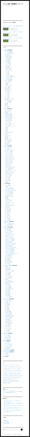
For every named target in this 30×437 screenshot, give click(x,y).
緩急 (5, 105)
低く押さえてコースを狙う (9, 172)
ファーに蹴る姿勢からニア (9, 168)
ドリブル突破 (17, 370)
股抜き (6, 83)
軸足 (6, 131)
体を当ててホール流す (8, 116)
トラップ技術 (7, 108)
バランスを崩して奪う (8, 313)
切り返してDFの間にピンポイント (10, 205)
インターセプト (7, 310)
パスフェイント (7, 184)
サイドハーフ (10, 368)
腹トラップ (6, 143)
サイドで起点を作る (7, 229)
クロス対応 (6, 325)
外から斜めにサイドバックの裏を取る (10, 243)
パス (20, 370)
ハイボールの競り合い (8, 261)
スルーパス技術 (7, 185)
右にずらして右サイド (8, 162)
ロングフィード (7, 219)
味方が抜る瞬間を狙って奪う (9, 315)
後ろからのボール (7, 139)
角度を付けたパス (7, 211)
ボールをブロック (8, 314)
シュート (14, 368)
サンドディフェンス (8, 276)
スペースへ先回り (8, 36)
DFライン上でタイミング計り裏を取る (10, 247)
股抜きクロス (7, 207)
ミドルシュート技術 (7, 169)
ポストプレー (6, 258)
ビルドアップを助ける (8, 296)
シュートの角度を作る (8, 52)
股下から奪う (7, 319)
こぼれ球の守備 (8, 278)
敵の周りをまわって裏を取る (9, 252)
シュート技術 (7, 146)
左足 (9, 377)
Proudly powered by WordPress (17, 434)
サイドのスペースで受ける (8, 257)
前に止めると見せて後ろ (9, 115)
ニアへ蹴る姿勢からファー (9, 166)
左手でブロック (5, 377)
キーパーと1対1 (7, 164)
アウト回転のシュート (8, 225)
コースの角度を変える (8, 79)
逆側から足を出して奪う (9, 316)
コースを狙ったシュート (8, 149)
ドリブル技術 (7, 50)
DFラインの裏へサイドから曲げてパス (10, 190)
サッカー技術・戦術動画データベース (13, 4)
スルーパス (18, 368)
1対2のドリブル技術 (7, 81)
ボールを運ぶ (6, 55)
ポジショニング (7, 334)
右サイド (7, 375)
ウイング (16, 366)
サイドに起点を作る (8, 281)
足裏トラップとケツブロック (9, 124)
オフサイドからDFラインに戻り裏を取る (11, 253)
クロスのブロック (7, 300)
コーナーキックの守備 (8, 301)
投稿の (5, 420)
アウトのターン (8, 68)
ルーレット (7, 82)
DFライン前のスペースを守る (9, 270)
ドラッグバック (8, 102)
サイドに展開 (6, 210)
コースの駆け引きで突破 (8, 75)
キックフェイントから (8, 187)
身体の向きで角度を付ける (9, 196)
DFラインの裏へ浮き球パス (9, 189)
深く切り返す (8, 379)
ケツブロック (7, 125)
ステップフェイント (8, 92)
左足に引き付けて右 (8, 114)
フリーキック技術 (7, 221)
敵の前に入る (7, 65)
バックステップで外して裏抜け (9, 250)
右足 (12, 375)
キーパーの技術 (7, 333)
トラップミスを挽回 (7, 141)
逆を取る (6, 112)
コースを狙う (7, 174)
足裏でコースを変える (8, 77)
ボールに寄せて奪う (8, 320)
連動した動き (7, 294)
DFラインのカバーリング (9, 271)
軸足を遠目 (5, 382)
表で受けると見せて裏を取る (9, 248)
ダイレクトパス (7, 212)
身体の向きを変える (8, 67)
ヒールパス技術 (7, 218)
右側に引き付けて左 (8, 120)
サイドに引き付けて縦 (8, 80)
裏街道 (6, 104)
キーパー (19, 366)
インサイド (7, 73)
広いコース (13, 377)
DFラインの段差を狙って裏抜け (10, 249)
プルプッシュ (7, 95)
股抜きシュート (8, 165)
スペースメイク (8, 297)
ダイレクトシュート (7, 147)
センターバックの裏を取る (9, 251)
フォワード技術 (7, 227)
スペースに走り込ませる (9, 193)
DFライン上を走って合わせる (9, 234)
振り (16, 377)
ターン (4, 370)
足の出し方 (7, 321)
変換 (14, 375)
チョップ (7, 74)
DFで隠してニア (8, 171)
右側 (10, 375)
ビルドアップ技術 (7, 324)
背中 (6, 128)
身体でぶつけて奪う (8, 312)
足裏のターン (7, 69)
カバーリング (14, 41)
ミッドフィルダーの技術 (9, 265)
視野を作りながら (8, 57)
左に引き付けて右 (8, 119)
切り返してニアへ (8, 208)
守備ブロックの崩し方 (8, 293)
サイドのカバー (8, 272)
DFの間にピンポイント (8, 204)
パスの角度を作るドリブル (9, 53)
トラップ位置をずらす (8, 140)
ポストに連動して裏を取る (9, 254)
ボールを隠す (5, 373)
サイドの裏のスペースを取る (9, 244)
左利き (21, 375)
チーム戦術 (6, 340)
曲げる (19, 377)
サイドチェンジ (7, 220)
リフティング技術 (8, 351)
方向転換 (6, 302)
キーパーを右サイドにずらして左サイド (11, 170)
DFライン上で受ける (7, 255)
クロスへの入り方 (7, 230)
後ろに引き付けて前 (8, 113)
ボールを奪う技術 (7, 311)
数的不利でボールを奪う (9, 322)
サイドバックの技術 (7, 323)
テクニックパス (7, 214)
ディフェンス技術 (11, 28)
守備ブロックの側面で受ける (9, 282)
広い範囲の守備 (8, 268)
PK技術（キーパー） (7, 337)
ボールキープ (6, 96)
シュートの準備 (7, 148)
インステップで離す (11, 366)
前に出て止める (7, 338)
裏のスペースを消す (7, 326)
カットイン (6, 71)
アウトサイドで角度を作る (9, 192)
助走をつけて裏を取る (8, 245)
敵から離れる (6, 142)
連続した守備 (7, 273)
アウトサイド (7, 121)
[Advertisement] (15, 14)
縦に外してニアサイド (8, 160)
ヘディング (6, 178)
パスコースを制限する (8, 277)
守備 (5, 266)
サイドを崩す (7, 291)
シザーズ (7, 94)
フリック (6, 213)
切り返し (6, 99)
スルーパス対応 (15, 28)
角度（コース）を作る (8, 51)
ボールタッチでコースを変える (9, 76)
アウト (6, 72)
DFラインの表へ (8, 209)
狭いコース (13, 379)
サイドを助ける (8, 280)
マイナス (7, 206)
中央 (4, 375)
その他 (5, 356)
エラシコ (7, 93)
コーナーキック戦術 (8, 350)
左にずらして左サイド (8, 161)
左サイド (17, 375)
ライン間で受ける (7, 256)
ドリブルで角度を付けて (9, 188)
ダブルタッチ (8, 370)
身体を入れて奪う (8, 318)
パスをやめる (6, 215)
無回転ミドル (7, 177)
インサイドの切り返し (8, 100)
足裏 (6, 84)
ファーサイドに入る (8, 233)
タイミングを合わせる (8, 191)
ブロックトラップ (7, 123)
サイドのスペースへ (8, 194)
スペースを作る (7, 106)
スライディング (7, 329)
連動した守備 (7, 274)
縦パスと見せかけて (8, 195)
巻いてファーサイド (8, 175)
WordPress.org (6, 423)
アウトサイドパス (7, 216)
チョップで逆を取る (8, 118)
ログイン (5, 419)
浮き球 (4, 379)
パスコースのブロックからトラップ (10, 126)
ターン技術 (6, 66)
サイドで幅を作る (7, 228)
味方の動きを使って (8, 56)
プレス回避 (7, 295)
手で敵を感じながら (7, 144)
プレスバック (7, 275)
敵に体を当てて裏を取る (9, 246)
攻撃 (5, 279)
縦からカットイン (8, 78)
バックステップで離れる (9, 231)
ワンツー (6, 217)
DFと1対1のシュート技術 (8, 151)
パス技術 (6, 183)
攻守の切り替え (8, 269)
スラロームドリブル (7, 54)
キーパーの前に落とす (8, 224)
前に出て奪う (7, 267)
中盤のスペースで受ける (8, 262)
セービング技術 (7, 335)
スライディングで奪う (8, 317)
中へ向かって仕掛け (17, 373)
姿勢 (6, 186)
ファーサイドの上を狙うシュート (10, 167)
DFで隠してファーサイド (9, 159)
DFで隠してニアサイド (8, 163)
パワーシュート (8, 176)
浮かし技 (6, 353)
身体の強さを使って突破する (8, 98)
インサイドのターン (8, 70)
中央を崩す (7, 292)
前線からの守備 (7, 260)
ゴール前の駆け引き (7, 259)
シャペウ (6, 107)
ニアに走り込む (8, 235)
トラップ (12, 370)
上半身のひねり (10, 373)
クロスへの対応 (7, 339)
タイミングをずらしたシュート (9, 150)
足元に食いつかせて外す (9, 117)
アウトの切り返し (8, 101)
